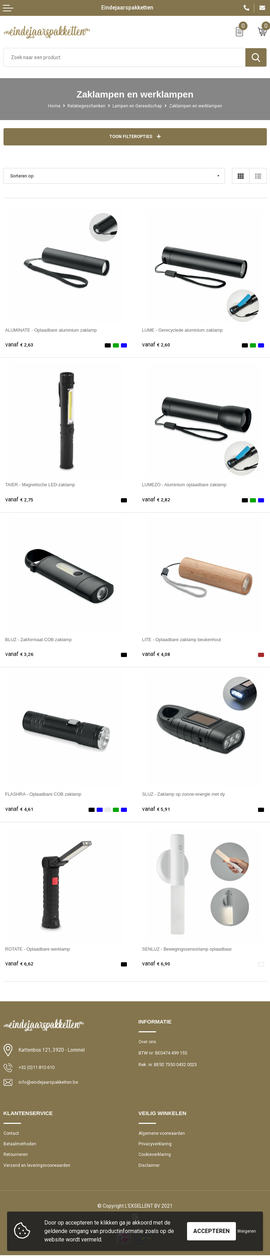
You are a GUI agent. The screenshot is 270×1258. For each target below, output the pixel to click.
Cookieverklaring (156, 1156)
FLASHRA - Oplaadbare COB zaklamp (46, 794)
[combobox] (124, 57)
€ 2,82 (156, 500)
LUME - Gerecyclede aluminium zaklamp (186, 330)
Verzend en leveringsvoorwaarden (38, 1168)
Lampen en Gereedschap (136, 105)
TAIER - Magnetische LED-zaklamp (43, 485)
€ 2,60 (156, 345)
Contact (12, 1134)
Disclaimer (149, 1168)
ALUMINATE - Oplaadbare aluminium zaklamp (55, 330)
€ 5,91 (156, 809)
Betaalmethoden (20, 1145)
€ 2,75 (19, 500)
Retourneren (16, 1156)
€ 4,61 (19, 809)
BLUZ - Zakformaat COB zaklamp (41, 640)
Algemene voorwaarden (163, 1134)
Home (51, 105)
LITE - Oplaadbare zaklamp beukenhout (185, 640)
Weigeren (246, 1231)
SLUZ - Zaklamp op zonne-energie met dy (187, 794)
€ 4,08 (156, 654)
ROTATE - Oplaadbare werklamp (40, 949)
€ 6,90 (156, 964)
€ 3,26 (19, 654)
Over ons (147, 1042)
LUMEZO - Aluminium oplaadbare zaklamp (188, 485)
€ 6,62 (19, 964)
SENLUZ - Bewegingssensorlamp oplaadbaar (191, 949)
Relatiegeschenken (84, 105)
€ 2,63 (19, 345)
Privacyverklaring (155, 1145)
